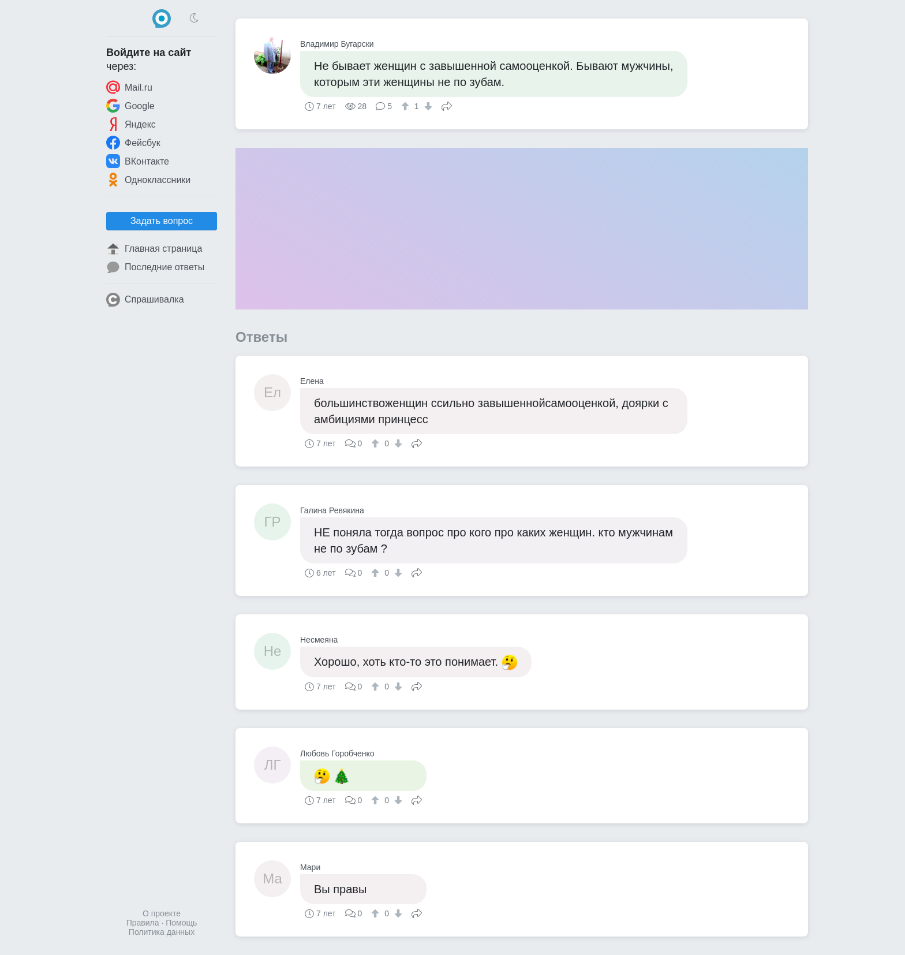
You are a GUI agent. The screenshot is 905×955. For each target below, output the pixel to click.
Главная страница (154, 249)
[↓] (426, 106)
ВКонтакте (137, 161)
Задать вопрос (161, 221)
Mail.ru (129, 87)
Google (130, 106)
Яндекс (131, 124)
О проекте (162, 913)
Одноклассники (148, 179)
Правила (142, 922)
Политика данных (162, 932)
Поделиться (447, 105)
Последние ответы (155, 267)
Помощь (181, 922)
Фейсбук (133, 143)
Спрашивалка (145, 300)
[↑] (406, 106)
